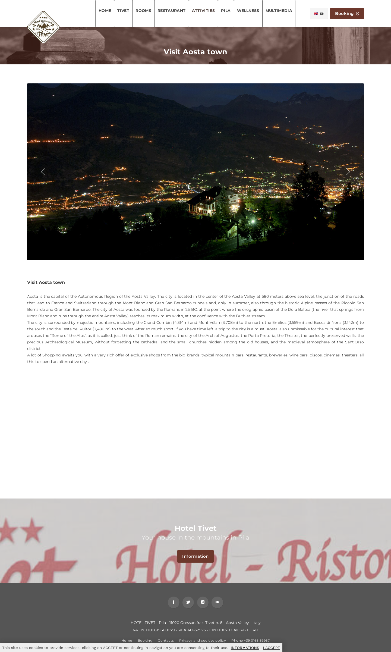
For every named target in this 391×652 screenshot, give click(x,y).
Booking (347, 13)
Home (126, 642)
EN (319, 13)
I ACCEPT (271, 647)
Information (198, 556)
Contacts (166, 642)
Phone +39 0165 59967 (250, 642)
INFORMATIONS (245, 647)
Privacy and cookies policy (202, 642)
